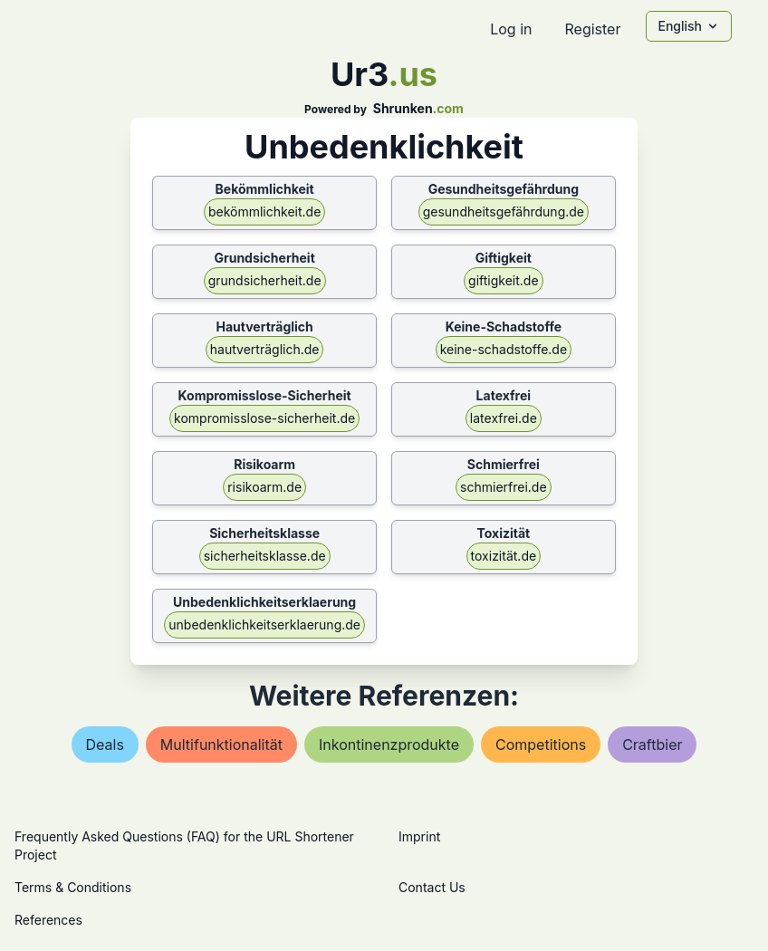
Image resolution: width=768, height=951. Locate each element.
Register (592, 29)
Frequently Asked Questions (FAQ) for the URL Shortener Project (184, 845)
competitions (540, 744)
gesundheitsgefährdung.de (503, 211)
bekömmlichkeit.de (264, 211)
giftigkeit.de (503, 280)
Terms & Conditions (72, 887)
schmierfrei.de (503, 487)
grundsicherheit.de (265, 280)
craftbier (652, 744)
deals (105, 744)
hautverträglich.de (265, 349)
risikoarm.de (264, 487)
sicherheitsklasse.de (265, 555)
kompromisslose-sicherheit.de (264, 418)
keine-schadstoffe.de (503, 349)
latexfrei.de (503, 418)
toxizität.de (504, 555)
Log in (511, 29)
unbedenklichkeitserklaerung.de (264, 624)
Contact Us (432, 887)
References (48, 919)
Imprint (419, 836)
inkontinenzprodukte (389, 744)
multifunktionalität (221, 744)
